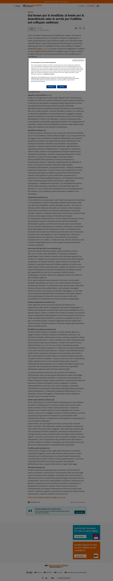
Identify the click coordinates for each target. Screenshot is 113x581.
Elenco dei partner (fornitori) (38, 81)
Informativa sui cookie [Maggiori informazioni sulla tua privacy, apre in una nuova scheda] (48, 74)
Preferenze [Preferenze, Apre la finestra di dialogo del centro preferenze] (51, 86)
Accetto (62, 86)
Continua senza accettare (78, 60)
